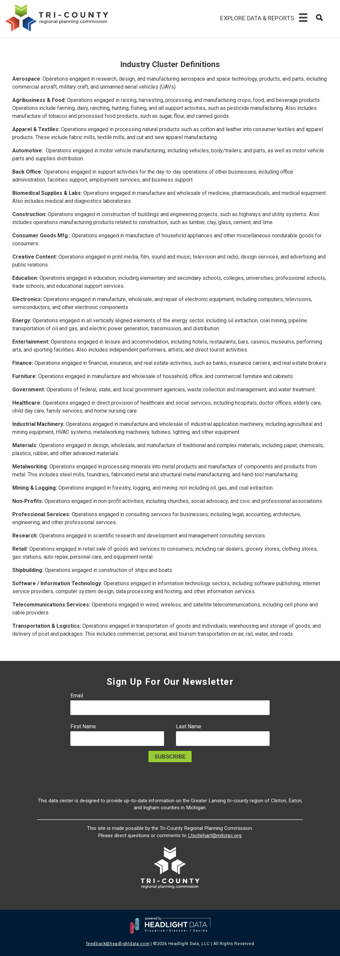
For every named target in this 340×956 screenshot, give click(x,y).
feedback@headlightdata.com (118, 943)
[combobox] (319, 20)
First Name (83, 726)
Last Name (188, 726)
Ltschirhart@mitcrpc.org (214, 835)
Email (76, 695)
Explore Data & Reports (257, 18)
